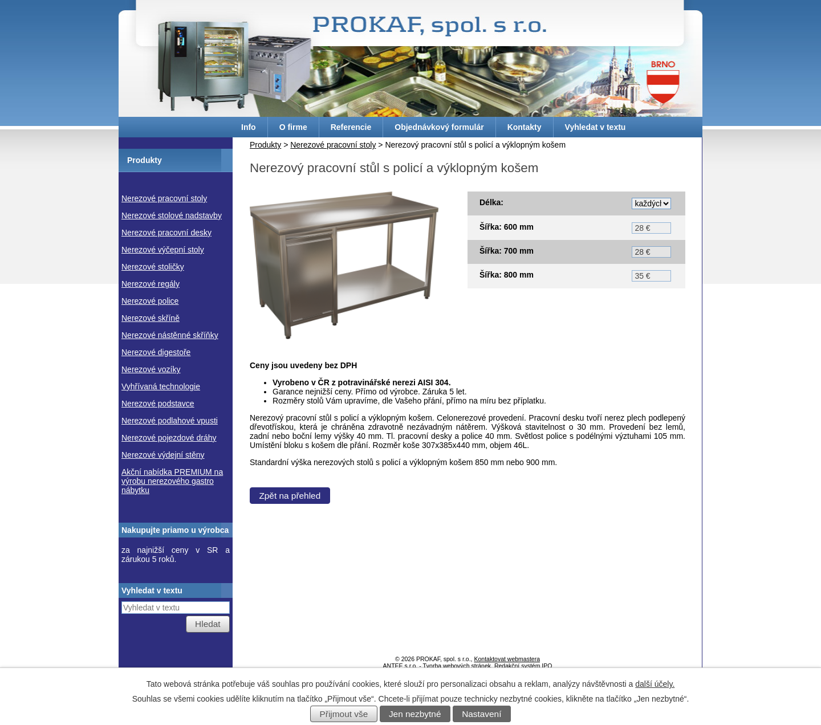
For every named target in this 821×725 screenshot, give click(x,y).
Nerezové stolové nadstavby (171, 215)
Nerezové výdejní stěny (163, 454)
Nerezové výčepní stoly (162, 249)
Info (248, 127)
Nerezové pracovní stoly (333, 144)
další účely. (654, 684)
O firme (293, 127)
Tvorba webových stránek (456, 665)
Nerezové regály (150, 283)
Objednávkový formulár (439, 127)
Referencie (351, 127)
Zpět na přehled (289, 501)
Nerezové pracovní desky (166, 232)
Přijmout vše (344, 714)
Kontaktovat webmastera (507, 658)
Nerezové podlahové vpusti (169, 420)
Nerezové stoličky (152, 266)
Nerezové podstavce (157, 403)
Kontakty (524, 127)
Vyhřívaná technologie (160, 386)
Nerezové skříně (150, 318)
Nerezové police (149, 301)
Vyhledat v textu (595, 127)
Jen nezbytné (415, 714)
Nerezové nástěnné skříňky (169, 335)
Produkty (265, 144)
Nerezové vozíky (150, 369)
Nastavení (481, 714)
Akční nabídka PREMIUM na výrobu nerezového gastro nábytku (172, 481)
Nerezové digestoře (155, 352)
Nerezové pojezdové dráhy (169, 437)
